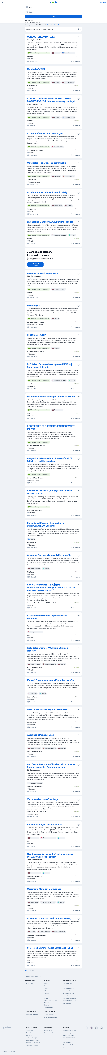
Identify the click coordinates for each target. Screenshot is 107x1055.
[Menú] (2, 2)
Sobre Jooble (29, 1030)
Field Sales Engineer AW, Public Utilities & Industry (47, 651)
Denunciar (75, 61)
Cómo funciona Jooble (32, 1040)
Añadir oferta (48, 1030)
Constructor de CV (68, 1045)
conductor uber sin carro (70, 1000)
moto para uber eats (68, 995)
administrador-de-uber (69, 1002)
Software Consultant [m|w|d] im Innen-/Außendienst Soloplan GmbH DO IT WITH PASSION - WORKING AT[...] (51, 589)
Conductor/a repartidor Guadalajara (45, 133)
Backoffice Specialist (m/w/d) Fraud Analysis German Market (49, 494)
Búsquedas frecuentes (33, 978)
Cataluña (46, 990)
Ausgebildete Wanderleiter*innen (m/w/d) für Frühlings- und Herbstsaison (50, 461)
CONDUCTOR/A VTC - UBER (41, 37)
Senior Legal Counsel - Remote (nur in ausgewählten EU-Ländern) (46, 526)
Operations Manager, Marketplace (44, 890)
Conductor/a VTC (36, 69)
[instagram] (91, 1028)
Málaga (46, 997)
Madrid (46, 985)
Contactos (29, 1035)
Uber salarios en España (31, 1016)
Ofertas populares (49, 1016)
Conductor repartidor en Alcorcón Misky (47, 192)
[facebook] (86, 1028)
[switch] (79, 29)
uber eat (65, 997)
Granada (46, 995)
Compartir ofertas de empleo (52, 1033)
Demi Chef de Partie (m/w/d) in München (47, 711)
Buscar (53, 17)
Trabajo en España (68, 1033)
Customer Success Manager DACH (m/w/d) (49, 557)
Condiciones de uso (68, 1035)
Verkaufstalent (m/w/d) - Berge (42, 801)
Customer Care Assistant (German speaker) (49, 920)
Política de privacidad (69, 1037)
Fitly (64, 1047)
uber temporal (67, 1005)
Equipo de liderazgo (31, 1037)
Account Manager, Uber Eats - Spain (45, 826)
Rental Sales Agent (36, 336)
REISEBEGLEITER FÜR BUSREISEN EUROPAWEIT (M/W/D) (51, 429)
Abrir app (103, 2)
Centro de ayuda (30, 1033)
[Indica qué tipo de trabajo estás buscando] (53, 7)
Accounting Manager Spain (40, 736)
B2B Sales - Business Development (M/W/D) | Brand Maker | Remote (49, 367)
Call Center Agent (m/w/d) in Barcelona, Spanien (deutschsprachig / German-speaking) (51, 767)
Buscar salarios (67, 1042)
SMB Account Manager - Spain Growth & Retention (47, 619)
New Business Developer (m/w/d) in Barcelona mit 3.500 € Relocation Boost (50, 857)
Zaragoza (46, 1007)
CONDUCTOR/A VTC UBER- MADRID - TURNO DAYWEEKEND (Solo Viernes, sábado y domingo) (51, 100)
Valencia (46, 992)
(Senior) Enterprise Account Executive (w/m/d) (50, 682)
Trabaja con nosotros (32, 1045)
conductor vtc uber (68, 990)
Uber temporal (29, 985)
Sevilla (46, 1000)
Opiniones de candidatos (33, 1042)
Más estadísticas (53, 25)
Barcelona (47, 987)
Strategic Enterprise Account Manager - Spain (50, 949)
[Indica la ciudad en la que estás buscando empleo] (53, 12)
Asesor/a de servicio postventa (42, 275)
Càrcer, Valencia (48, 1009)
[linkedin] (101, 1028)
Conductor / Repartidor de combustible (46, 163)
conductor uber (67, 985)
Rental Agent (33, 307)
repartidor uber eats (68, 992)
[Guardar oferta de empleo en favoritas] (78, 37)
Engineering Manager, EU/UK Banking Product (50, 222)
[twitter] (96, 1028)
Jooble (13, 1051)
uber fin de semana (68, 987)
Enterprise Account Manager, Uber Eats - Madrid (51, 398)
